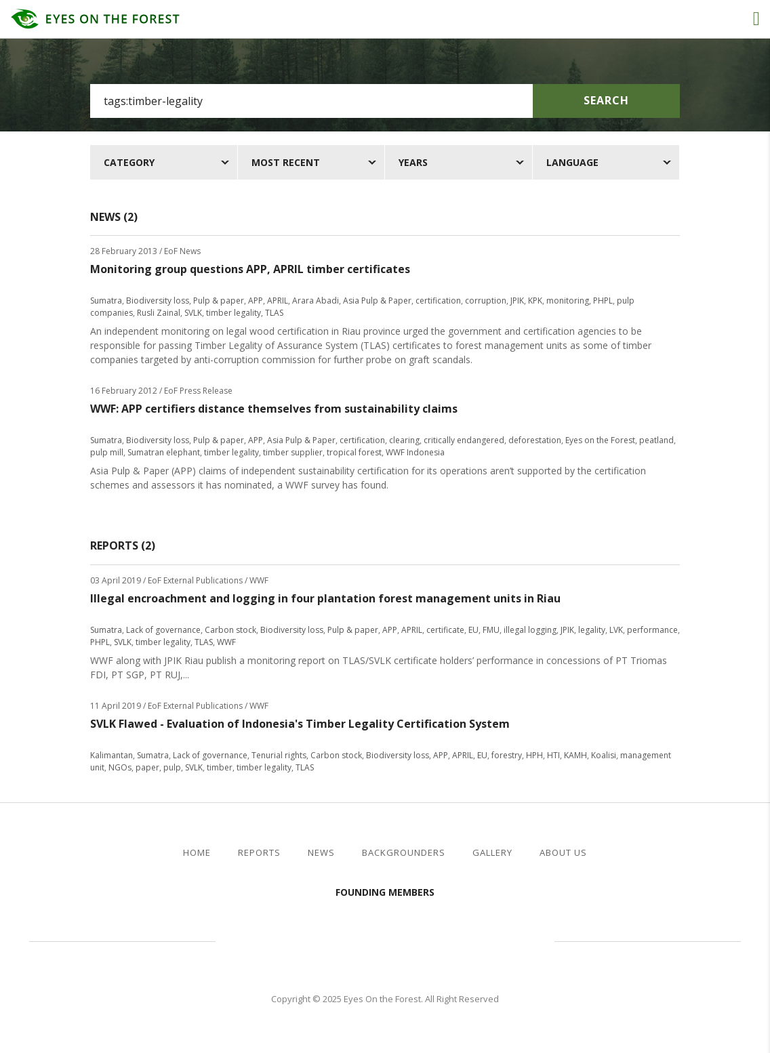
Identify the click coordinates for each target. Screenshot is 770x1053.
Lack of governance (163, 630)
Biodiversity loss (157, 300)
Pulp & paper (218, 300)
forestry (506, 755)
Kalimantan (111, 755)
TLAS (274, 312)
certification (438, 300)
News (321, 852)
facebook (698, 853)
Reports (259, 852)
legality (591, 630)
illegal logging (530, 630)
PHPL (603, 300)
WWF (226, 642)
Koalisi (603, 755)
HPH (534, 755)
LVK (616, 630)
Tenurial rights (278, 755)
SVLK (193, 312)
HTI (553, 755)
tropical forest (354, 452)
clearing (404, 440)
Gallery (492, 852)
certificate (445, 630)
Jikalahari (290, 939)
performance (652, 630)
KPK (535, 300)
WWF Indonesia (415, 452)
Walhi (405, 939)
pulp (172, 767)
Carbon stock (230, 630)
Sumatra (106, 300)
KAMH (575, 755)
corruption (485, 300)
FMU (491, 630)
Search (606, 100)
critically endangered (464, 440)
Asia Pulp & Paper (377, 300)
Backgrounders (403, 852)
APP (255, 300)
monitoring (567, 300)
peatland (656, 440)
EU (473, 630)
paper (147, 767)
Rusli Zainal (158, 312)
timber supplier (293, 452)
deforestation (534, 440)
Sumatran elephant (163, 452)
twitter (721, 853)
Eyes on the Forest (600, 440)
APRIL (277, 300)
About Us (563, 852)
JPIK (517, 300)
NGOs (119, 767)
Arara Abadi (315, 300)
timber (219, 767)
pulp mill (106, 452)
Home (197, 852)
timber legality (233, 312)
